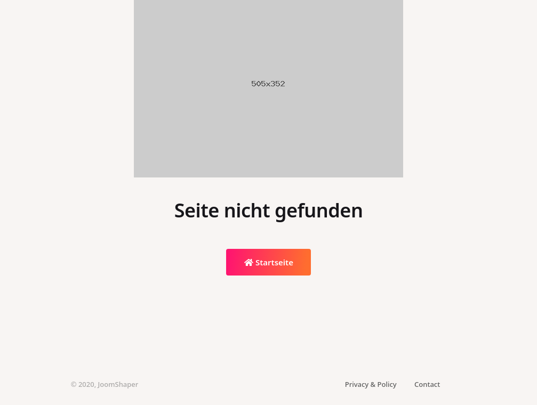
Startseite (268, 262)
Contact (427, 384)
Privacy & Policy (371, 384)
